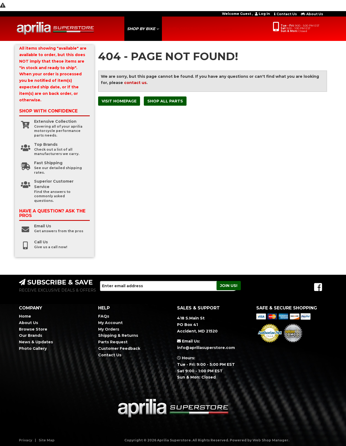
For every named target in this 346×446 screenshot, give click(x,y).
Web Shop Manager (270, 440)
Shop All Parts (165, 101)
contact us (135, 82)
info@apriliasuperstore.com (206, 347)
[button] (143, 29)
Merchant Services (270, 344)
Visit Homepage (119, 101)
